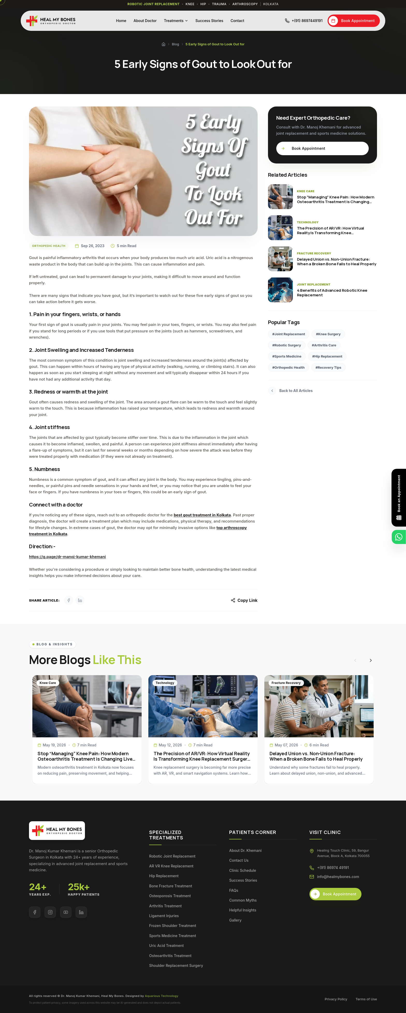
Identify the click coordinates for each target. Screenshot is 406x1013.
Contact (237, 20)
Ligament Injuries (164, 916)
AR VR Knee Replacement (171, 866)
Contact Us (238, 860)
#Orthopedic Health (288, 367)
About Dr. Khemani (245, 850)
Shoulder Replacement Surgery (176, 965)
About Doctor (145, 20)
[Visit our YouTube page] (65, 912)
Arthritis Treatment (165, 906)
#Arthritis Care (324, 345)
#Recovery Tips (328, 367)
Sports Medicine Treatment (172, 935)
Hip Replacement (164, 876)
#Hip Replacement (327, 356)
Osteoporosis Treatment (170, 896)
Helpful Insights (242, 910)
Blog (175, 44)
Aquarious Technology (161, 996)
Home (121, 20)
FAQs (233, 890)
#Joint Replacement (288, 334)
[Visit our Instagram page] (50, 912)
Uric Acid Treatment (166, 945)
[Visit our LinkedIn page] (81, 912)
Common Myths (243, 900)
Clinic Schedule (242, 870)
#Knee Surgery (328, 334)
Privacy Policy (336, 999)
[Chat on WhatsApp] (399, 537)
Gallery (235, 920)
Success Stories (209, 20)
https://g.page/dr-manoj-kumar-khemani (67, 556)
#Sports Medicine (286, 356)
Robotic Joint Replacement (172, 856)
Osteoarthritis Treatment (170, 955)
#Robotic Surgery (286, 345)
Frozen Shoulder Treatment (172, 925)
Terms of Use (366, 999)
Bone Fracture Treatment (170, 886)
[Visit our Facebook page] (34, 912)
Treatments (176, 20)
